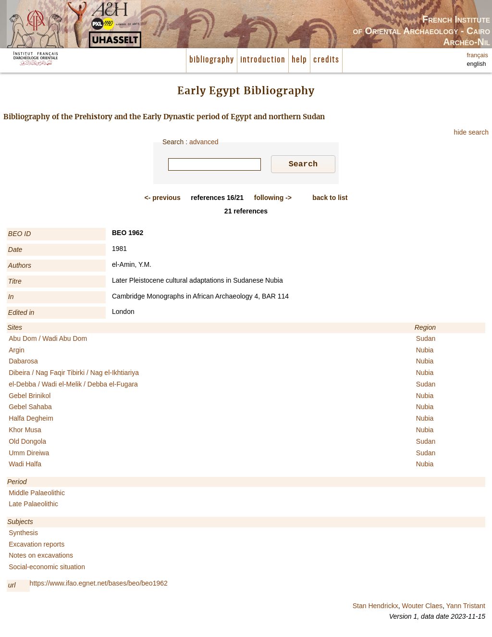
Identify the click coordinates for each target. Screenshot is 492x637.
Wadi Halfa (25, 465)
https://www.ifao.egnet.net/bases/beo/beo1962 (99, 584)
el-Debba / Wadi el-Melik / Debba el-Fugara (73, 385)
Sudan (425, 340)
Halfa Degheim (31, 420)
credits (326, 60)
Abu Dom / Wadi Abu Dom (48, 340)
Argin (17, 351)
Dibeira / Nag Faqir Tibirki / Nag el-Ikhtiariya (74, 374)
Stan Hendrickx (375, 607)
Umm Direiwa (29, 454)
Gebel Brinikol (29, 397)
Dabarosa (23, 362)
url (12, 586)
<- (163, 199)
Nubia (425, 351)
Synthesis (23, 534)
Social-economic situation (47, 568)
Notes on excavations (41, 557)
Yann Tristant (465, 607)
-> (273, 199)
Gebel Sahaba (30, 408)
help (299, 60)
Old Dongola (27, 443)
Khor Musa (25, 431)
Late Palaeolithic (33, 505)
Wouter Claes (422, 607)
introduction (262, 60)
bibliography (211, 60)
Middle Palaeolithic (37, 494)
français (477, 55)
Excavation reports (36, 546)
